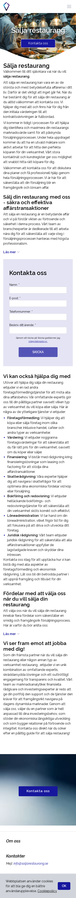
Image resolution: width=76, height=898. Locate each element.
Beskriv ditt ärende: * (38, 328)
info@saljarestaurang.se (30, 863)
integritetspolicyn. (38, 341)
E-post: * (38, 302)
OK (64, 886)
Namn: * (38, 288)
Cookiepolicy (47, 891)
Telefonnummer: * (38, 315)
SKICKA (38, 352)
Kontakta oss (38, 43)
